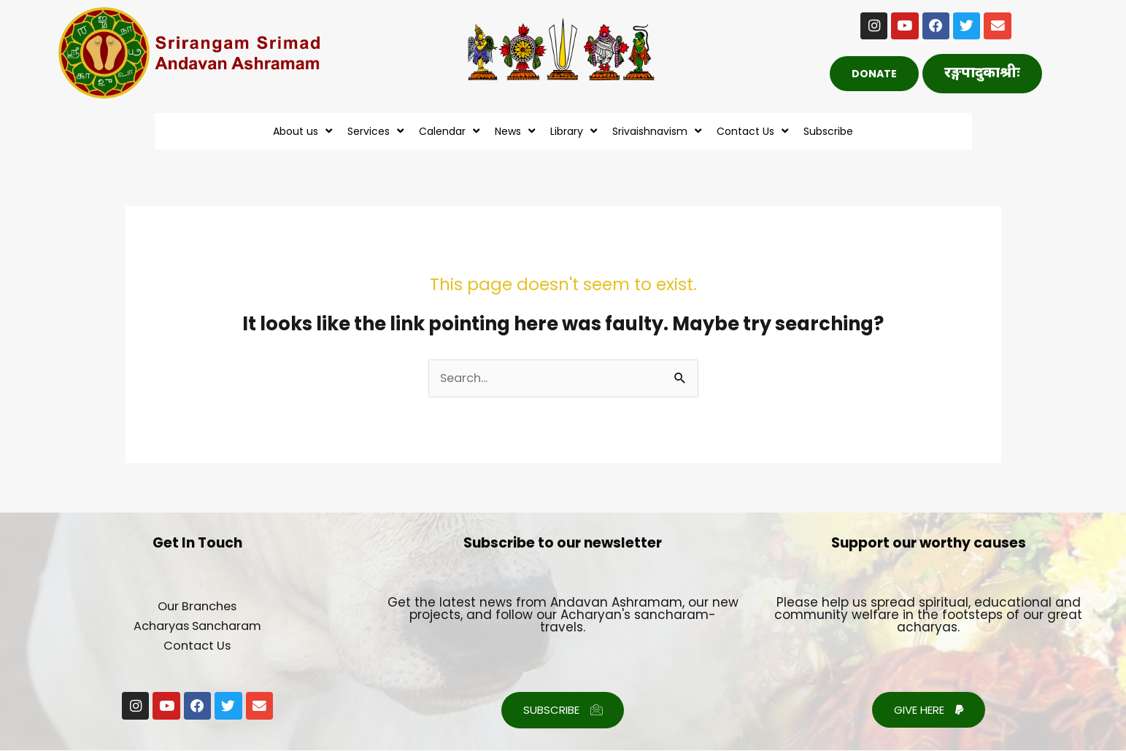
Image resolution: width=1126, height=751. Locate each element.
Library (575, 130)
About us (304, 130)
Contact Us (754, 130)
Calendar (451, 130)
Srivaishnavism (658, 130)
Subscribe (828, 131)
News (517, 130)
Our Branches (197, 606)
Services (377, 130)
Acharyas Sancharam (197, 626)
